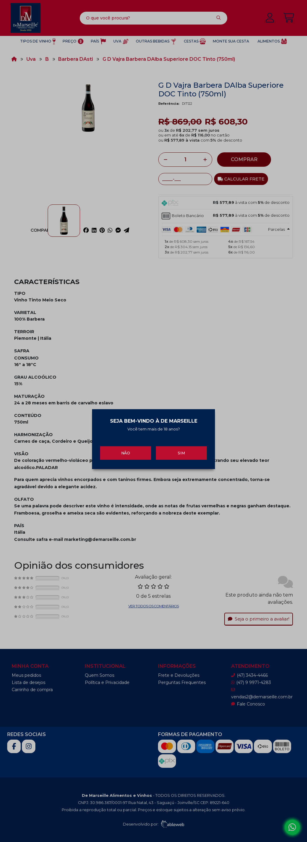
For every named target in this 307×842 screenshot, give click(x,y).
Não (125, 448)
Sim (181, 448)
